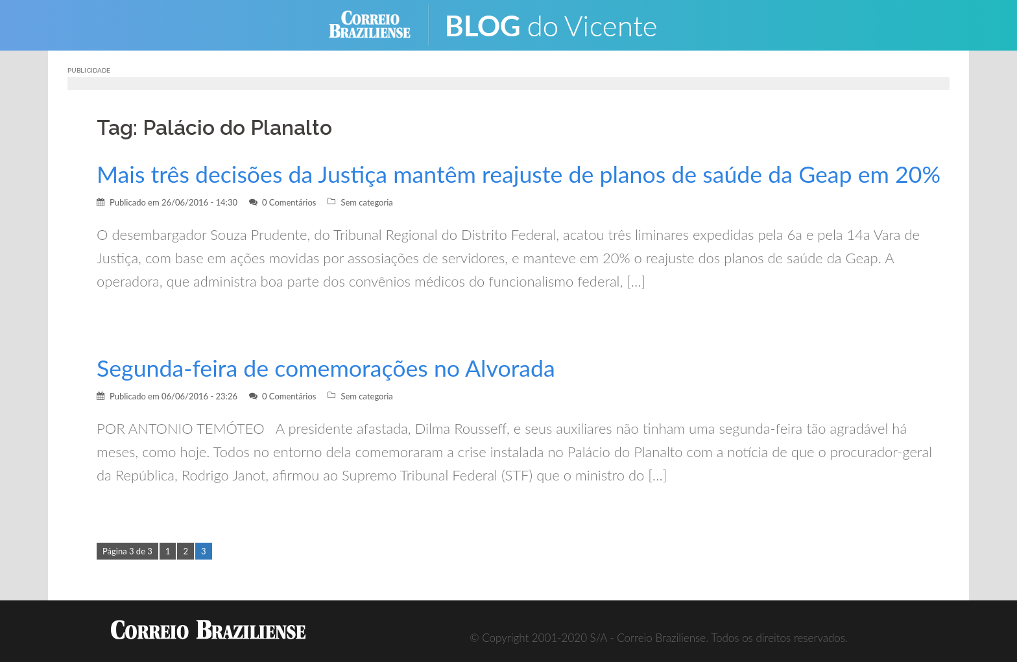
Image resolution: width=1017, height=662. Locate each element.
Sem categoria (366, 202)
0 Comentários (289, 202)
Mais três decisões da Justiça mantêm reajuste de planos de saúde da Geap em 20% (518, 174)
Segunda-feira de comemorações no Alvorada (326, 368)
